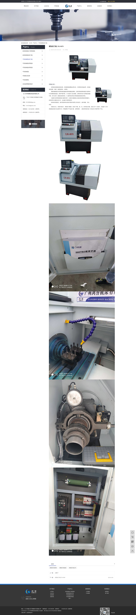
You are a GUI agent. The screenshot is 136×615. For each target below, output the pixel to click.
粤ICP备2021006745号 (48, 610)
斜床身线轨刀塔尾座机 (29, 51)
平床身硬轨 (26, 80)
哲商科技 (59, 610)
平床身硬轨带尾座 (28, 63)
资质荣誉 (52, 594)
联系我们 (109, 6)
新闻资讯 (89, 6)
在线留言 (99, 6)
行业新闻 (88, 593)
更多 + (70, 598)
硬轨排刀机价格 (53, 567)
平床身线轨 (26, 71)
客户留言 (107, 593)
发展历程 (52, 596)
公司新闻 (88, 591)
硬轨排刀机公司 (72, 567)
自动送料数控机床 (28, 84)
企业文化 (46, 6)
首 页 (30, 43)
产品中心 (79, 6)
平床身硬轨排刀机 (43, 43)
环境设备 (56, 6)
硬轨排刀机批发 (63, 567)
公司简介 (52, 591)
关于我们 (36, 6)
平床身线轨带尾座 (28, 67)
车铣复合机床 (26, 75)
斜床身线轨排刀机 (28, 55)
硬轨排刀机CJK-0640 (60, 577)
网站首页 (26, 6)
